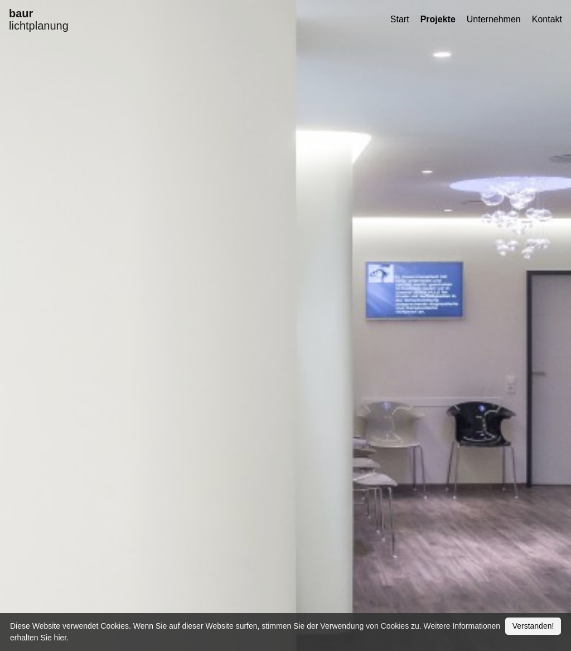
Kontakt (547, 19)
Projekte (438, 19)
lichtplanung (39, 19)
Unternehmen (494, 19)
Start (399, 19)
